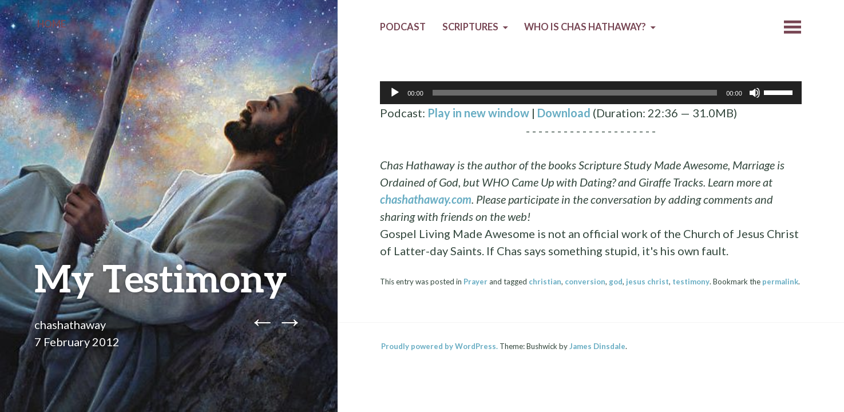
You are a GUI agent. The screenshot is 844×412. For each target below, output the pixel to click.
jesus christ (647, 281)
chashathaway (70, 324)
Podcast (403, 27)
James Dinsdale (597, 346)
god (616, 281)
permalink (780, 281)
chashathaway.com (425, 199)
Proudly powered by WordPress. (439, 346)
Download (564, 113)
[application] (591, 92)
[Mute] (754, 92)
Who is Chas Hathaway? (585, 27)
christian (545, 281)
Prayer (475, 281)
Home (51, 24)
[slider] (575, 93)
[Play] (395, 92)
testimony (691, 281)
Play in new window (478, 113)
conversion (585, 281)
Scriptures (470, 27)
